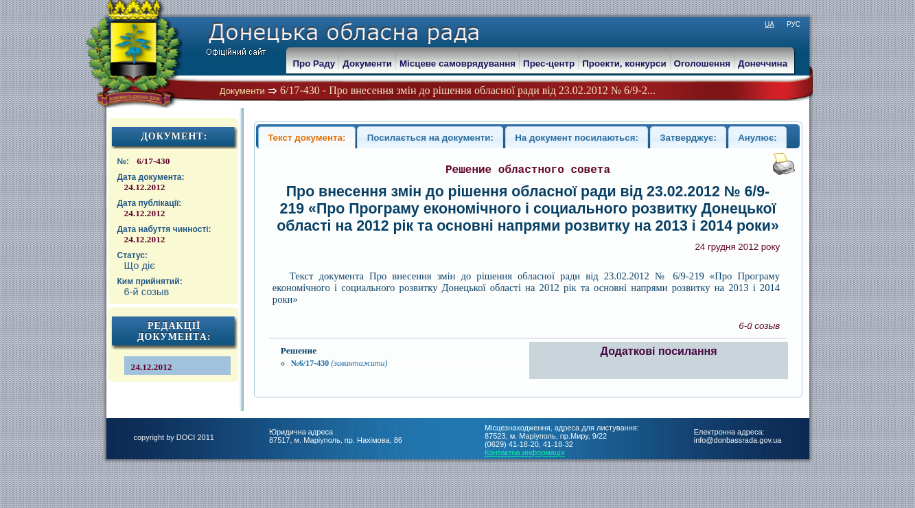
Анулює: (757, 137)
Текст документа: (306, 137)
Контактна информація (525, 452)
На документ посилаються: (576, 137)
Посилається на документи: (430, 137)
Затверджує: (688, 137)
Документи (243, 91)
